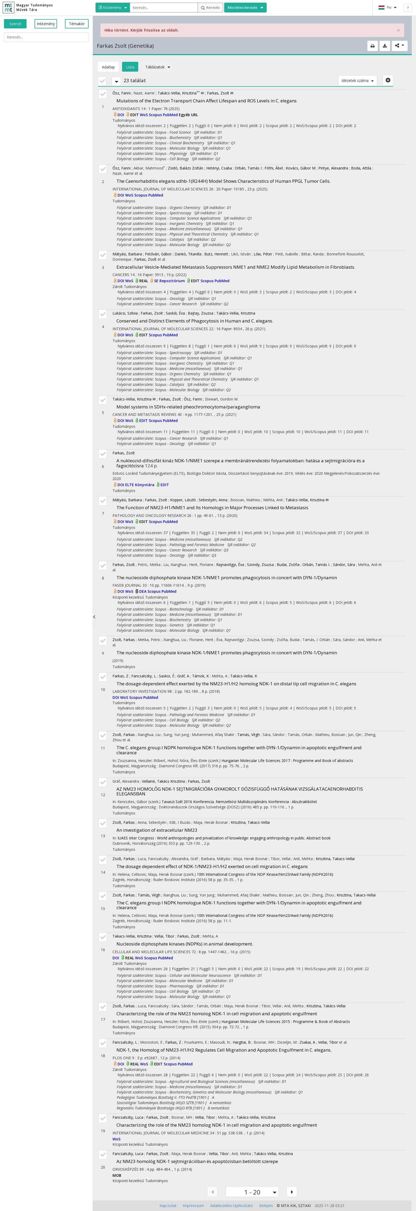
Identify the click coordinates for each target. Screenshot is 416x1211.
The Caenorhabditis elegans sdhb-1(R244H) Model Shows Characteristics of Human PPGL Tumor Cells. (223, 181)
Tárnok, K (200, 675)
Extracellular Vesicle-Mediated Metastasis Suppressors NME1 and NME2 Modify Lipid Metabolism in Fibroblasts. (235, 267)
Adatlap (108, 66)
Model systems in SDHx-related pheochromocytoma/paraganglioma (188, 407)
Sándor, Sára (344, 564)
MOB (116, 1175)
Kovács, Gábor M (300, 168)
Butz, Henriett (216, 253)
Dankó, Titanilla (188, 253)
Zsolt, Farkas (123, 639)
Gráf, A (183, 675)
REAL (144, 280)
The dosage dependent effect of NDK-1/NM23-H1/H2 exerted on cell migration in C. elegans (212, 866)
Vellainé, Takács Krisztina (163, 781)
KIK (293, 1205)
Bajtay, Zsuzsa (200, 313)
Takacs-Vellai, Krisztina (131, 936)
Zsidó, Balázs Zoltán (185, 168)
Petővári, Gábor (158, 253)
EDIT (135, 114)
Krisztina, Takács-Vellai (325, 1005)
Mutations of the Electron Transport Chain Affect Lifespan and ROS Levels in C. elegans (206, 101)
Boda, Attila (361, 168)
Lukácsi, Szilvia (125, 313)
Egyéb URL (188, 114)
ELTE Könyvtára (140, 484)
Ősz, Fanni (121, 92)
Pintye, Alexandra (333, 168)
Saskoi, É (166, 675)
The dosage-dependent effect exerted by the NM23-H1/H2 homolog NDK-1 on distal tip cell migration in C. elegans (236, 684)
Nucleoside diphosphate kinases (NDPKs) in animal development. (184, 944)
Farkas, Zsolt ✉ (220, 92)
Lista (130, 66)
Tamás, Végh (248, 734)
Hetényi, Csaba (219, 168)
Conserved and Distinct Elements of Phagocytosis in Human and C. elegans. (194, 321)
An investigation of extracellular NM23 (156, 830)
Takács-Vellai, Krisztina (235, 313)
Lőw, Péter (263, 253)
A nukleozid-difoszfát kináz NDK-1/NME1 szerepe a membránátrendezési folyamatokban (240, 463)
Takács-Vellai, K (243, 675)
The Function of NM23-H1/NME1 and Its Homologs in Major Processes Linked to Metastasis (212, 507)
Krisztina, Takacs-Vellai (250, 822)
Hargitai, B (242, 1042)
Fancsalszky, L (143, 675)
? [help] (408, 7)
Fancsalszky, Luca (127, 1117)
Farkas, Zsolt (145, 259)
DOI (121, 114)
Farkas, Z (120, 675)
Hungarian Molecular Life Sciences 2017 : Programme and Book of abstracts (287, 760)
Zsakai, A (307, 1042)
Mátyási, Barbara (127, 253)
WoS (144, 114)
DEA (143, 591)
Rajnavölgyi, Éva (230, 564)
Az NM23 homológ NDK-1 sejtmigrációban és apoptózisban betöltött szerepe (197, 1161)
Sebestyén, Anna (213, 499)
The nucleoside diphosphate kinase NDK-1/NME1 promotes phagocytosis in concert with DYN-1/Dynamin (226, 577)
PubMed (171, 114)
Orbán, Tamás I (248, 168)
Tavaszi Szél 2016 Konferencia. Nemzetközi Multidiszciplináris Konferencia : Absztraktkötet (239, 801)
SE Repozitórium (170, 280)
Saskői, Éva (175, 313)
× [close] (398, 30)
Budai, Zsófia (288, 564)
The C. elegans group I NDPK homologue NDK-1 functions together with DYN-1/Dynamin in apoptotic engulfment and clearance (239, 750)
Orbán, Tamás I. (316, 564)
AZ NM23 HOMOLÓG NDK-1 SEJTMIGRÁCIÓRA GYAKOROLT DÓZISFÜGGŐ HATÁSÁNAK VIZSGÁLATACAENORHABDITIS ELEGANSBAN (239, 791)
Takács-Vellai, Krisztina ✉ (181, 92)
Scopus (156, 114)
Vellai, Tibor (164, 936)
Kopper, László (183, 499)
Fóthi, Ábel (274, 168)
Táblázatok (156, 66)
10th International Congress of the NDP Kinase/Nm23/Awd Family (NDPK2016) (265, 874)
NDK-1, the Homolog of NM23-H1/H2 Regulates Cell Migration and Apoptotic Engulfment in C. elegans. (224, 1050)
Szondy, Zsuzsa (260, 564)
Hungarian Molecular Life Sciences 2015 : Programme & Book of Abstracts (286, 1021)
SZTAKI (304, 1205)
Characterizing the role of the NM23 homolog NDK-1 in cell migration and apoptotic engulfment (216, 1013)
